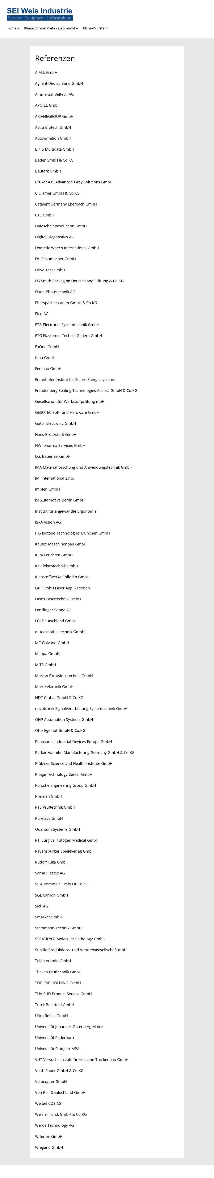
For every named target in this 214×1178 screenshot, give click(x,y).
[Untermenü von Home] (18, 28)
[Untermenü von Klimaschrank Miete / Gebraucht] (77, 28)
